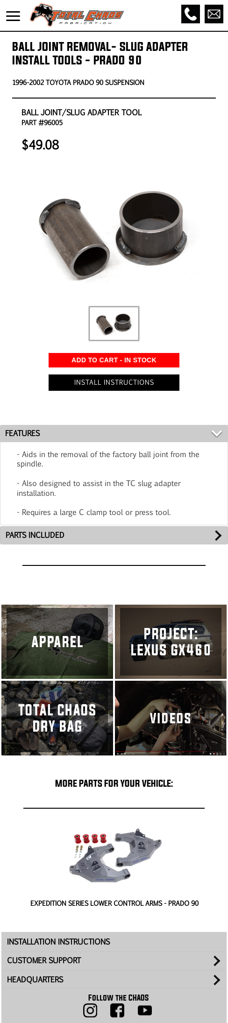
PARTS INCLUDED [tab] (35, 535)
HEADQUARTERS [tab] (35, 979)
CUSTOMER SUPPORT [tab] (44, 960)
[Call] (190, 14)
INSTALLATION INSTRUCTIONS (58, 941)
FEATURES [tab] (22, 433)
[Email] (214, 14)
